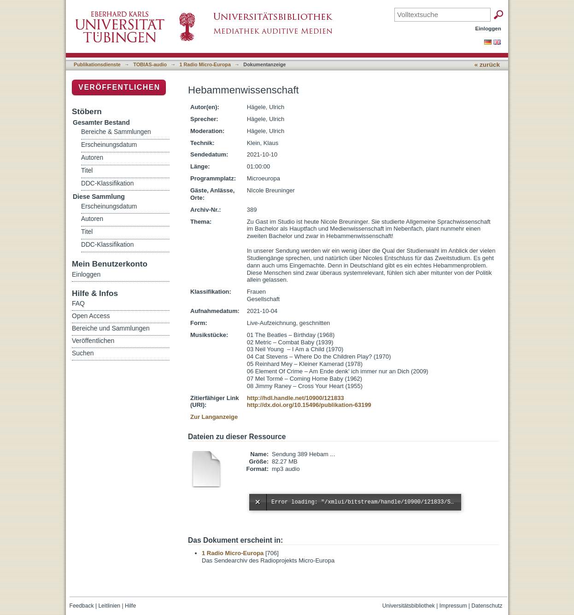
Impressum (453, 606)
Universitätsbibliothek (408, 606)
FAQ (78, 303)
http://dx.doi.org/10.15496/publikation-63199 (309, 404)
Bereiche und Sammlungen (111, 328)
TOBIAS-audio (150, 64)
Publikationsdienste (97, 64)
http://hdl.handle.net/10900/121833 (295, 398)
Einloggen (488, 28)
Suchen (83, 353)
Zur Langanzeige (214, 416)
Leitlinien (109, 606)
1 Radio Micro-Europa (205, 64)
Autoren (92, 157)
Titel (87, 170)
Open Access (91, 315)
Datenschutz (486, 606)
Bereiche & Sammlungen (116, 131)
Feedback (82, 606)
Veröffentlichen (119, 87)
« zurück (487, 64)
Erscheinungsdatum (109, 144)
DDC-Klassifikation (107, 183)
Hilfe (130, 606)
